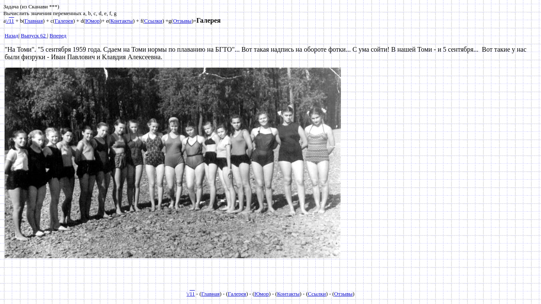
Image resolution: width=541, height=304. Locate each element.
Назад (11, 35)
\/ (10, 21)
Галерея (64, 21)
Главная (33, 21)
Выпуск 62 (34, 35)
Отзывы (182, 21)
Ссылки (153, 21)
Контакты (121, 21)
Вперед (58, 35)
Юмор (92, 21)
